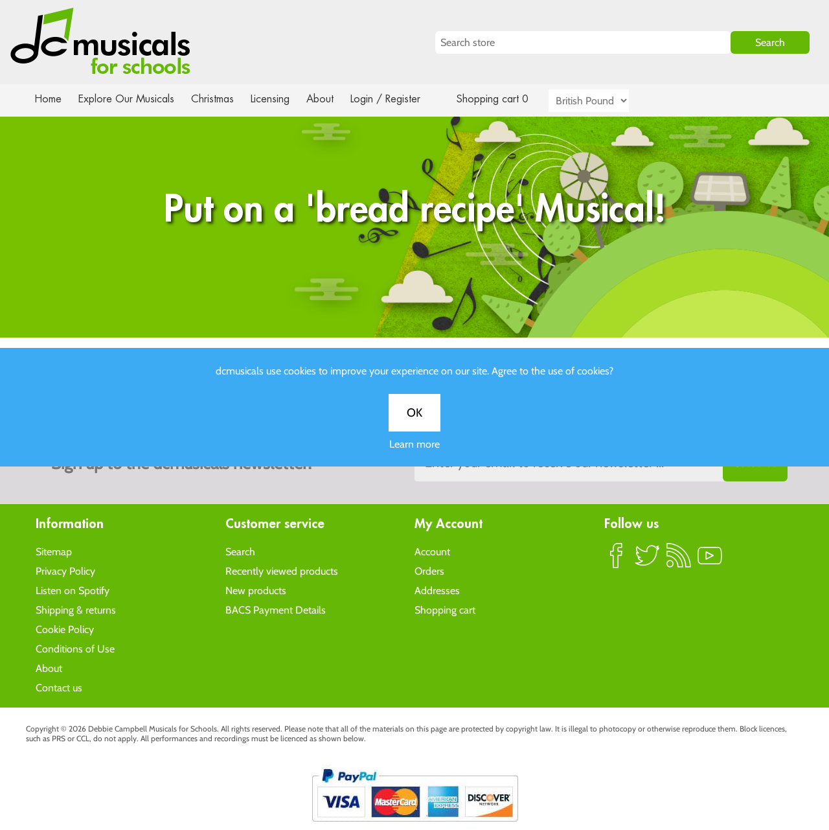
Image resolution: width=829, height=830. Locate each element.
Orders (429, 570)
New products (255, 590)
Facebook (616, 560)
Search (240, 551)
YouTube (710, 560)
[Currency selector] (603, 100)
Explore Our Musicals (128, 98)
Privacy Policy (65, 570)
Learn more (414, 458)
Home (48, 98)
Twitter (647, 560)
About (331, 98)
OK (414, 426)
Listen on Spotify (72, 590)
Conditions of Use (75, 648)
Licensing (280, 98)
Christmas (217, 98)
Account (432, 551)
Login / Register (398, 98)
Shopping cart (444, 609)
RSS (678, 560)
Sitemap (54, 551)
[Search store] (583, 42)
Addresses (437, 590)
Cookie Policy (65, 629)
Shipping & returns (76, 609)
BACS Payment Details (275, 609)
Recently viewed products (281, 570)
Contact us (59, 687)
